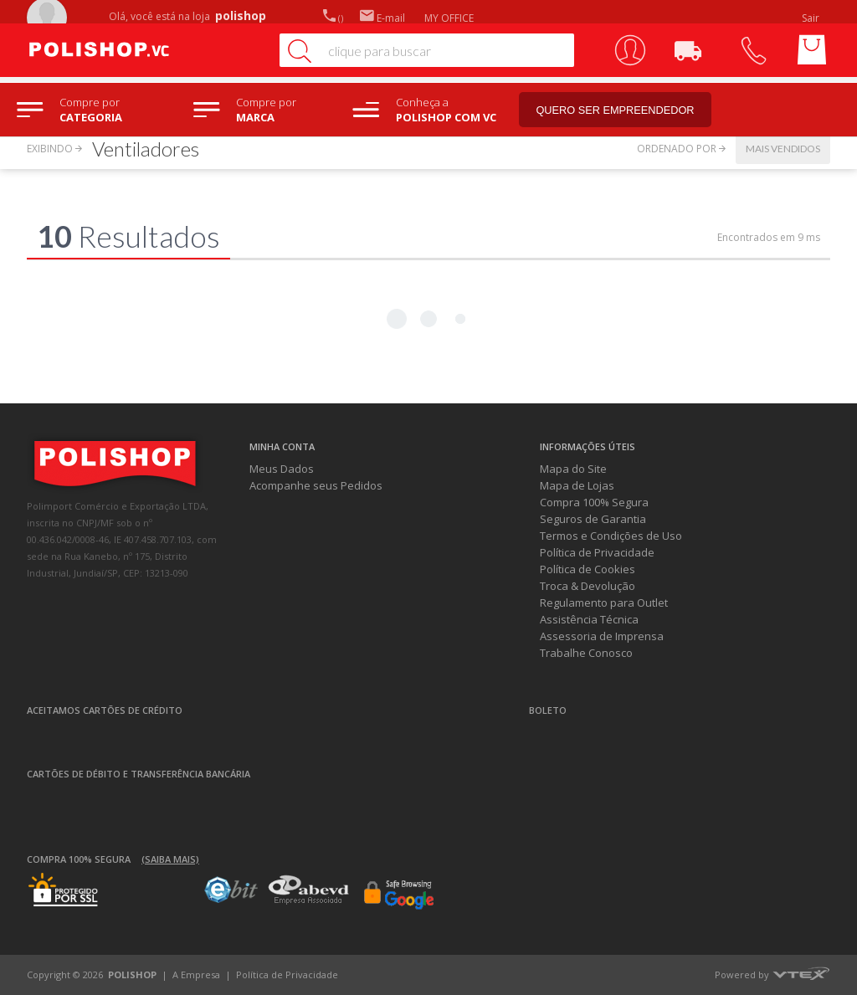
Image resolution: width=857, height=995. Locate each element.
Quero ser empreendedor (623, 110)
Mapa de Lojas (577, 485)
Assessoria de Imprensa (602, 636)
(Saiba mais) (170, 859)
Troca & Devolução (587, 585)
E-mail (382, 18)
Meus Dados (281, 468)
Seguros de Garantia (593, 518)
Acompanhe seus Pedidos (315, 485)
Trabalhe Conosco (586, 652)
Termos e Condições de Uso (611, 535)
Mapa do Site (573, 468)
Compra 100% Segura (594, 502)
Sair (812, 18)
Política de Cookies (587, 569)
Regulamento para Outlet (604, 602)
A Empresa (196, 974)
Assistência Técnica (589, 619)
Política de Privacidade (597, 552)
